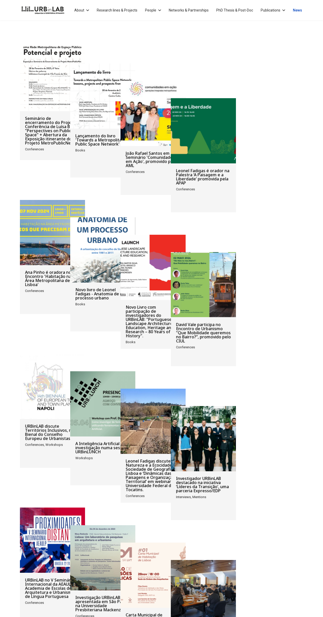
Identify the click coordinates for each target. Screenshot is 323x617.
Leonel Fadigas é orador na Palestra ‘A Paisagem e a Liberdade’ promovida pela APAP (270, 124)
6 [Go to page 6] (87, 540)
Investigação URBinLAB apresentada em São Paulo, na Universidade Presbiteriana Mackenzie (125, 490)
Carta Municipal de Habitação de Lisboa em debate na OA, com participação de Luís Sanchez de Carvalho (194, 492)
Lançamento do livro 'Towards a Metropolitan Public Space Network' (122, 122)
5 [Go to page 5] (78, 540)
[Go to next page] (104, 540)
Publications (270, 10)
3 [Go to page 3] (61, 540)
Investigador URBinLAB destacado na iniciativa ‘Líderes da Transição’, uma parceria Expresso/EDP (269, 368)
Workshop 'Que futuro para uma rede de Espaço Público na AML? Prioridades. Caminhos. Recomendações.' (270, 492)
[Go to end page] (114, 540)
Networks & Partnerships (189, 10)
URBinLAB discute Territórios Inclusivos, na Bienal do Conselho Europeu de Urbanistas (49, 368)
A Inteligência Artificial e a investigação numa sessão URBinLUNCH (123, 366)
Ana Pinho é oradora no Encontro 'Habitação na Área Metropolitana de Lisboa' (48, 246)
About (79, 10)
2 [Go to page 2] (52, 540)
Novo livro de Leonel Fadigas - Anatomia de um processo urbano (123, 244)
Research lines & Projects (117, 10)
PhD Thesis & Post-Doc (234, 10)
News (297, 10)
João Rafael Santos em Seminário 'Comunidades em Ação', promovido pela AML (196, 124)
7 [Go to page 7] (96, 540)
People (150, 10)
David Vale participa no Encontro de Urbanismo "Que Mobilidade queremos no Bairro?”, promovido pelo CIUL (270, 248)
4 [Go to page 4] (70, 540)
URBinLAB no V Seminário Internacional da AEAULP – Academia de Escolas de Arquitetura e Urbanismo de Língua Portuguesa (51, 492)
